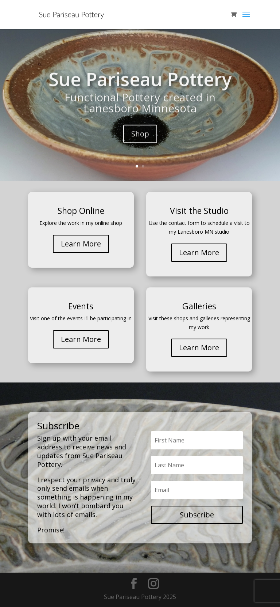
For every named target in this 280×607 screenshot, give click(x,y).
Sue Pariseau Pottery (140, 86)
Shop (140, 141)
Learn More (81, 244)
